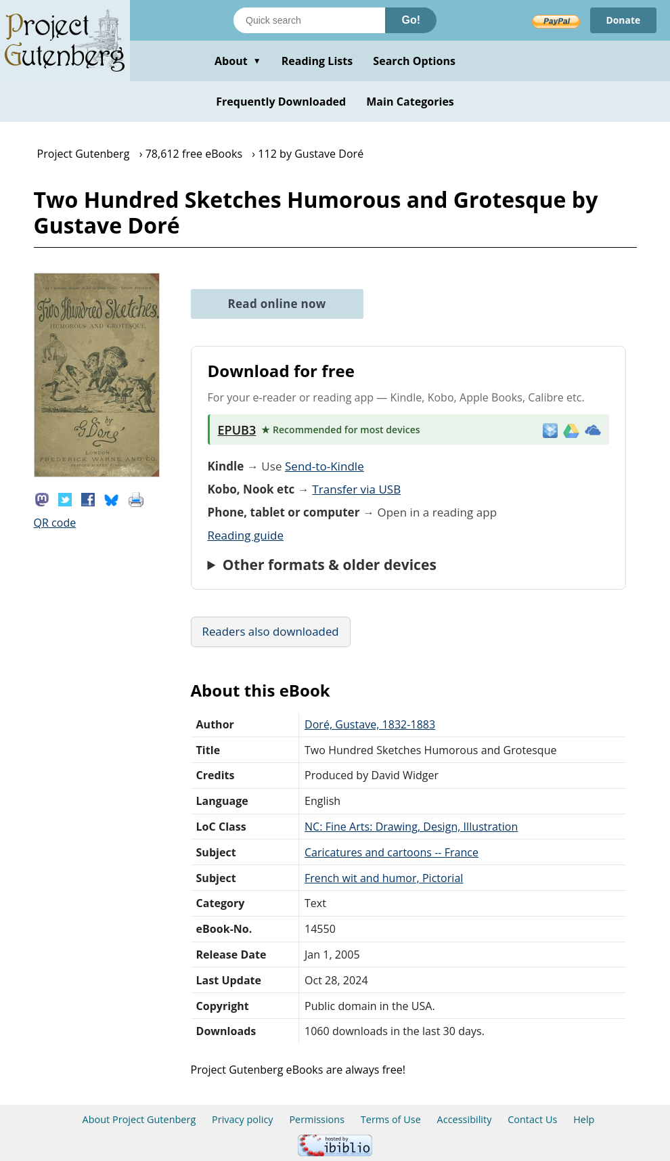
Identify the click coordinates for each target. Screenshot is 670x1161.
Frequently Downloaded (281, 101)
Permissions (316, 1119)
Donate (623, 20)
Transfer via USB (356, 489)
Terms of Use (391, 1119)
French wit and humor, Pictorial (384, 878)
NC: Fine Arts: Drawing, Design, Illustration (411, 826)
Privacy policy (242, 1119)
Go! (410, 20)
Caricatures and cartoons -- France (391, 852)
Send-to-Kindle (324, 466)
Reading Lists (317, 60)
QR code (55, 522)
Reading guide (246, 535)
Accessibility (464, 1119)
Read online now (277, 303)
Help (583, 1119)
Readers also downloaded (270, 631)
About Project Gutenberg (139, 1119)
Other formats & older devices (330, 564)
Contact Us (532, 1119)
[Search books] (309, 20)
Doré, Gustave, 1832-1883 (370, 724)
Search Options (414, 60)
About (238, 61)
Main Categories (410, 101)
